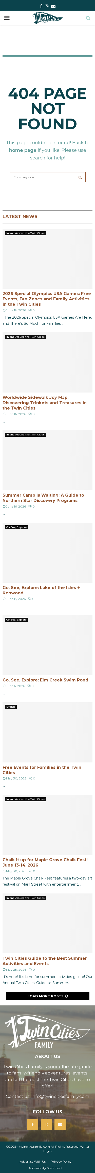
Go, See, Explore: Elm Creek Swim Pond (45, 680)
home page (22, 150)
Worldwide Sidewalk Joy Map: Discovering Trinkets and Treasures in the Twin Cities (45, 403)
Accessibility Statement (46, 1168)
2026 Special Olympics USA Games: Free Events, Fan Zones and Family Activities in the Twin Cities (47, 299)
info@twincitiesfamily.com (60, 1096)
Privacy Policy (61, 1161)
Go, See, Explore (16, 527)
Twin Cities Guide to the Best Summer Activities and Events (45, 961)
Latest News (20, 216)
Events (10, 706)
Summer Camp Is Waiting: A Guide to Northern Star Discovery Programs (43, 498)
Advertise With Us (33, 1161)
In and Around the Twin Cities (25, 233)
